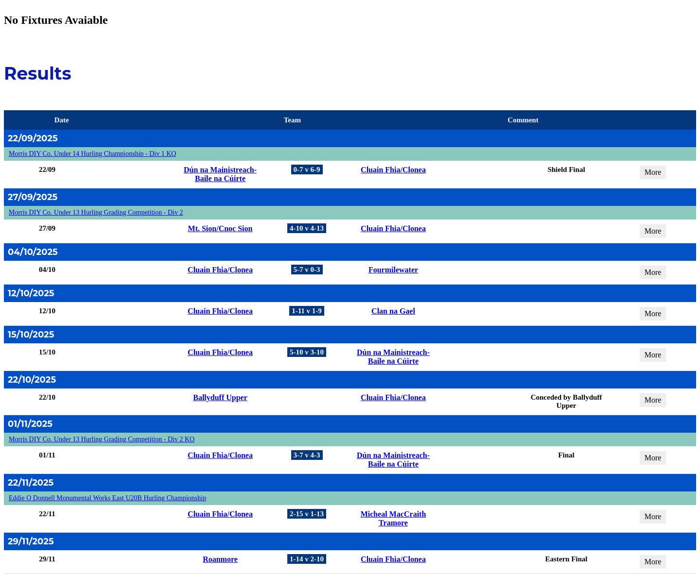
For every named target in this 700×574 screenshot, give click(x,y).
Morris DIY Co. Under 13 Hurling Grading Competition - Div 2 (96, 212)
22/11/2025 (30, 482)
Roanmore (220, 559)
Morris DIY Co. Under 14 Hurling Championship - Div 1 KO (92, 153)
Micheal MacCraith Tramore (393, 518)
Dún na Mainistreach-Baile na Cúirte (220, 174)
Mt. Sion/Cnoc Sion (220, 228)
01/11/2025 (30, 424)
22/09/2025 (33, 138)
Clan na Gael (393, 311)
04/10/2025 (33, 252)
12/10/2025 (31, 293)
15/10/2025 (31, 334)
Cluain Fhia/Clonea (393, 170)
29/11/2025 (31, 541)
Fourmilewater (393, 270)
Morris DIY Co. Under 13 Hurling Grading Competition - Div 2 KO (101, 439)
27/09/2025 (32, 197)
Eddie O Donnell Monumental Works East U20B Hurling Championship (107, 498)
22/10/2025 (32, 379)
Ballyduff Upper (220, 397)
